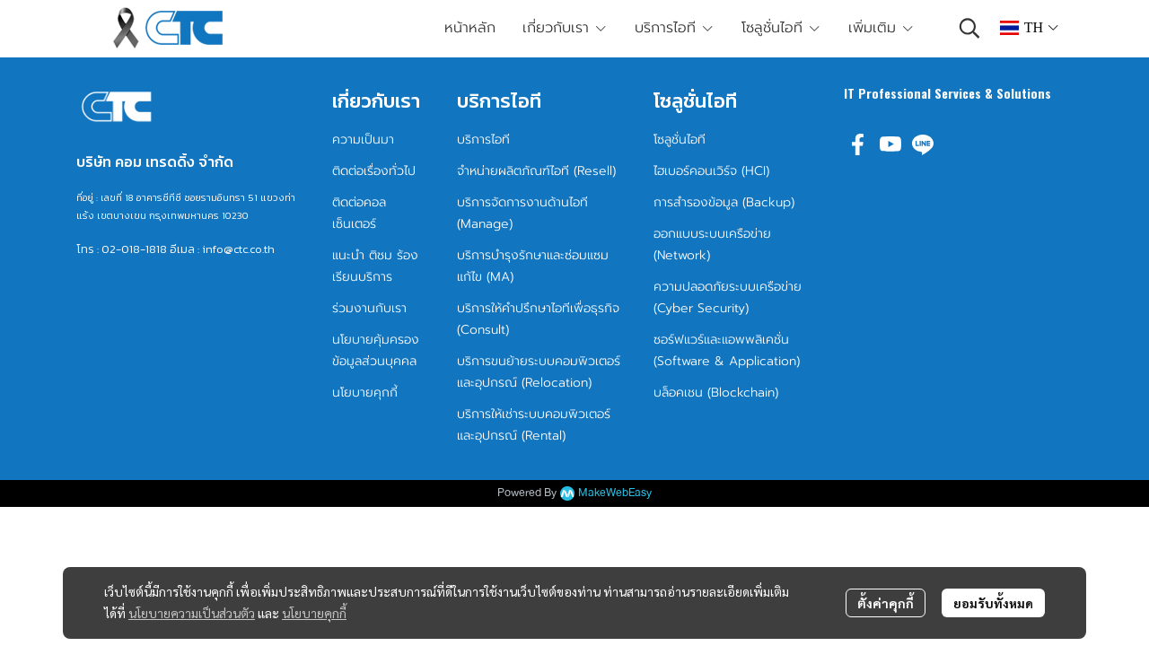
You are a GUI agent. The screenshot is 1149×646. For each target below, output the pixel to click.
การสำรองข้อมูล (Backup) (723, 202)
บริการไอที (483, 139)
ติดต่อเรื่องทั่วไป (374, 171)
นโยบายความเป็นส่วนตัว (191, 613)
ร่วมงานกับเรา (369, 308)
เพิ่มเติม (881, 28)
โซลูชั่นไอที (679, 139)
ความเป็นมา (363, 139)
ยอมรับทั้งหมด (993, 603)
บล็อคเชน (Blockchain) (715, 392)
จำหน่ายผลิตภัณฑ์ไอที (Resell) (536, 171)
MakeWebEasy (615, 493)
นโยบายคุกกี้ (314, 613)
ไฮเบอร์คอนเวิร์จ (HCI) (711, 171)
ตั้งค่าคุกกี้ (885, 603)
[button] (969, 28)
